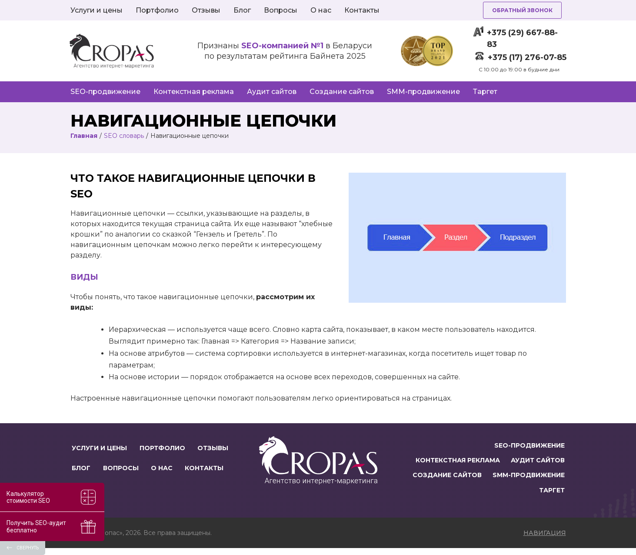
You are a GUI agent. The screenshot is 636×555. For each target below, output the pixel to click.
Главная (83, 136)
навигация (544, 540)
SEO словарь (124, 136)
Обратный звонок (522, 10)
